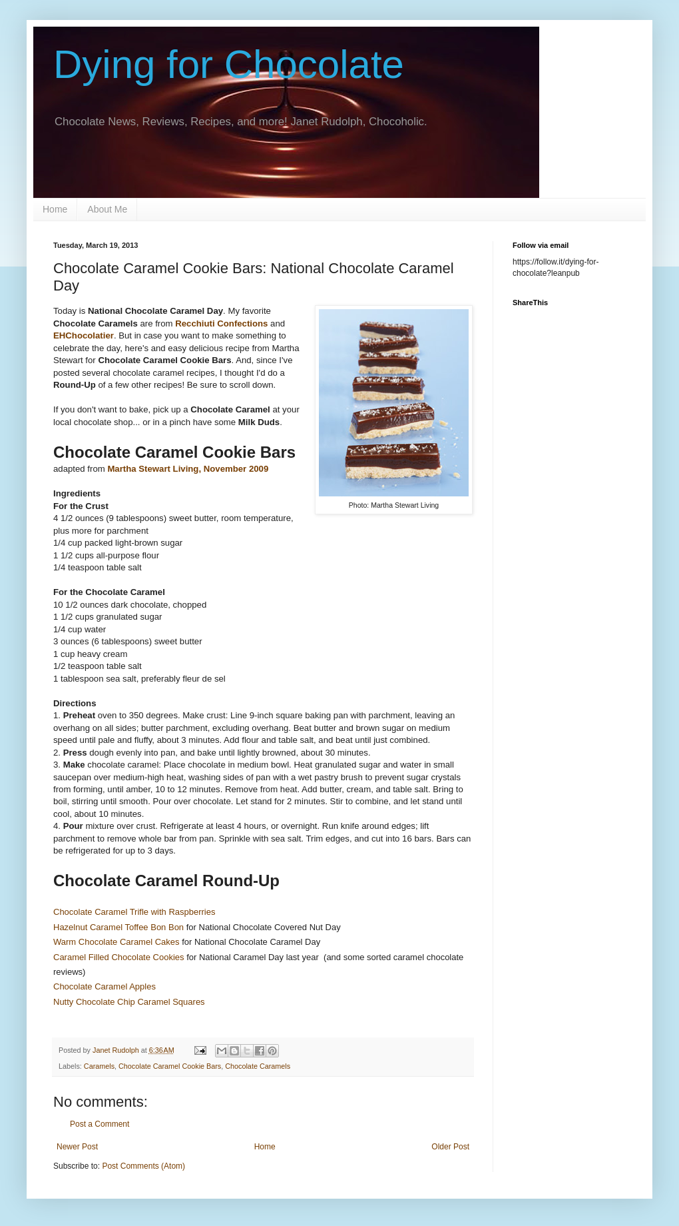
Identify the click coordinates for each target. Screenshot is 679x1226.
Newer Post (77, 1146)
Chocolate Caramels (257, 1066)
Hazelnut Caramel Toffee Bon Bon (118, 927)
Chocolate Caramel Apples (104, 986)
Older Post (450, 1146)
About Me (107, 209)
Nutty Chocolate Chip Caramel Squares (130, 1002)
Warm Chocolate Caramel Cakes (116, 942)
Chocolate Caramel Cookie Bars (169, 1066)
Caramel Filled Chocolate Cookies (118, 957)
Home (55, 209)
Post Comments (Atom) (143, 1166)
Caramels (99, 1066)
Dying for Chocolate (228, 64)
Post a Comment (99, 1124)
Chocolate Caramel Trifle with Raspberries (134, 912)
